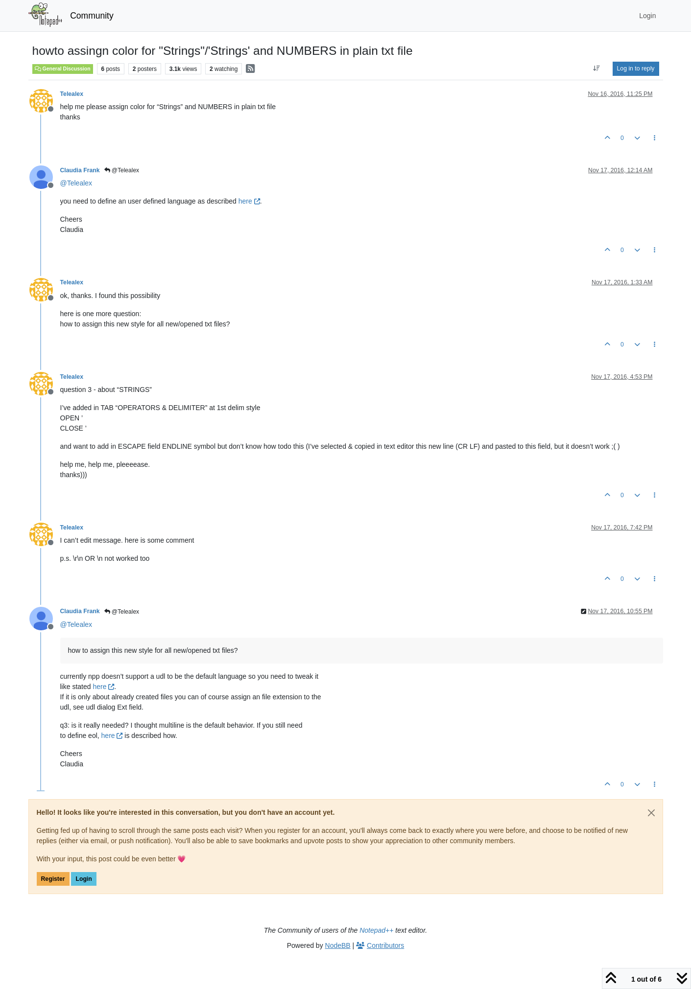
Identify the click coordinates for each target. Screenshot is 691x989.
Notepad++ (376, 930)
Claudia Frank (80, 170)
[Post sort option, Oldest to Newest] (596, 68)
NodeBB (338, 945)
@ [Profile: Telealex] (76, 183)
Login (83, 878)
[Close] (651, 813)
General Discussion (63, 68)
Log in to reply (636, 68)
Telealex (71, 94)
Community (92, 16)
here (249, 201)
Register (53, 878)
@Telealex (122, 170)
